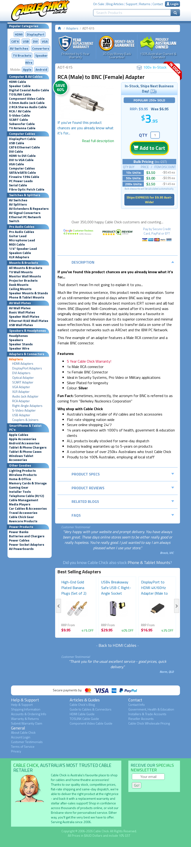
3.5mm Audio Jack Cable (27, 103)
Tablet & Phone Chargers (27, 447)
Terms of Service (22, 746)
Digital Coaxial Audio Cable (29, 90)
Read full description (98, 141)
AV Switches (19, 48)
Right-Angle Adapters (27, 405)
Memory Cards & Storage (28, 483)
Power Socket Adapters (26, 544)
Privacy (16, 751)
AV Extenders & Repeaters (29, 208)
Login (172, 3)
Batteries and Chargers (26, 536)
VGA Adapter (21, 387)
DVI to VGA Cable (21, 160)
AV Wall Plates (20, 308)
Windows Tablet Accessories (21, 458)
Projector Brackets (23, 280)
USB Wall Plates (21, 325)
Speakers (16, 340)
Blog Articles (115, 3)
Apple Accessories (22, 439)
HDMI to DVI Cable (22, 156)
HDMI (19, 34)
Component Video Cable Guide (91, 723)
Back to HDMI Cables (117, 645)
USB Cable (16, 143)
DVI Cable (16, 151)
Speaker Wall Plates (24, 316)
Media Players (19, 504)
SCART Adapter (22, 382)
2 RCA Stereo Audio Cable (28, 107)
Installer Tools (20, 492)
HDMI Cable (17, 82)
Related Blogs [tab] (123, 501)
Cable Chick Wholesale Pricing (149, 723)
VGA (45, 41)
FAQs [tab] (123, 515)
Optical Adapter (23, 377)
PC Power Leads (21, 181)
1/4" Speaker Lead (23, 249)
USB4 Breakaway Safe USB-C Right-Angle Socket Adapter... (116, 590)
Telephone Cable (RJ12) (26, 496)
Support (131, 3)
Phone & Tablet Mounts (26, 297)
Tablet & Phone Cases (25, 451)
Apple (27, 69)
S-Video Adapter (24, 410)
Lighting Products (22, 470)
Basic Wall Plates (22, 312)
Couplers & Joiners (25, 419)
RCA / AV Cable (20, 111)
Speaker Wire (19, 348)
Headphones (18, 336)
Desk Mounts (18, 285)
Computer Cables (22, 168)
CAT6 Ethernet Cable (24, 147)
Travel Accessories (23, 513)
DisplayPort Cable (22, 139)
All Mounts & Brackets (25, 268)
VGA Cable (16, 164)
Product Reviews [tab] (123, 488)
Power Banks (18, 532)
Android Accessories (24, 443)
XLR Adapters (19, 257)
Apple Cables (18, 435)
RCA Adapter (21, 401)
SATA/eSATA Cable (22, 172)
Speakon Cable (20, 253)
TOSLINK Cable (20, 94)
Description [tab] (123, 262)
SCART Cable (18, 120)
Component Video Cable (27, 98)
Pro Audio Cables (21, 232)
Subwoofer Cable (22, 124)
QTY (143, 135)
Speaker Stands (21, 344)
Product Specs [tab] (123, 474)
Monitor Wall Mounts (25, 276)
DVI (35, 41)
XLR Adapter (21, 391)
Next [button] (176, 606)
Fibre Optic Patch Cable (26, 189)
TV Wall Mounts (21, 272)
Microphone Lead (22, 240)
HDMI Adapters (22, 363)
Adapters (16, 359)
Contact (158, 3)
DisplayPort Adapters (27, 368)
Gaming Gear (18, 487)
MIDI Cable (17, 244)
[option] (85, 102)
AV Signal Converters (24, 213)
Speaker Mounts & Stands (28, 293)
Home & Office (20, 479)
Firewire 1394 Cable (24, 177)
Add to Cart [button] (149, 148)
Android (41, 69)
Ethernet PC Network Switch (25, 219)
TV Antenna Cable (22, 128)
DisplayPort (35, 34)
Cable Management (23, 500)
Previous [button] (58, 606)
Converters (40, 48)
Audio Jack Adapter (25, 396)
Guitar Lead (18, 236)
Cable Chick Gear (21, 517)
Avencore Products (23, 521)
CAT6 (15, 41)
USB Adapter (21, 415)
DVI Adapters (21, 373)
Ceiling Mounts (20, 289)
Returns (144, 3)
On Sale (98, 3)
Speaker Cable (20, 86)
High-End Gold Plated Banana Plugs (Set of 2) (73, 587)
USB (26, 41)
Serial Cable (18, 185)
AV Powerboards (21, 549)
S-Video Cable (19, 115)
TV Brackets (22, 55)
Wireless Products (23, 475)
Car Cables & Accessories (28, 508)
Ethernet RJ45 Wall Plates (28, 321)
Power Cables (19, 540)
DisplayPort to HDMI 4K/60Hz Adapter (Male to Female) (154, 590)
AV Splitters (18, 204)
